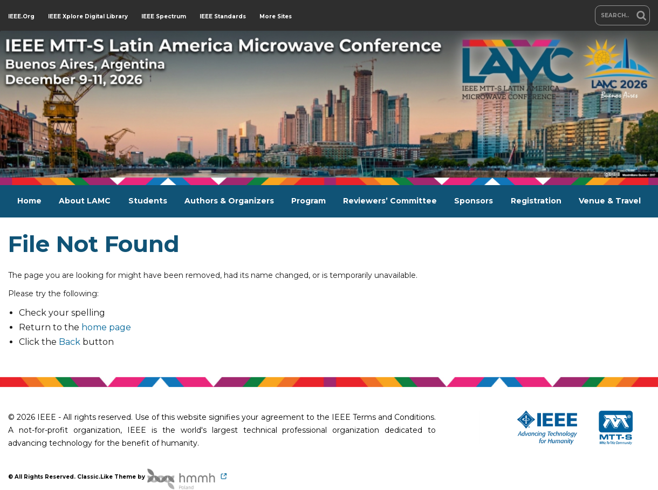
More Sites (275, 16)
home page (106, 327)
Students (147, 201)
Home (29, 201)
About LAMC (85, 201)
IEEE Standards (223, 16)
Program (308, 201)
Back (69, 342)
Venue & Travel (610, 201)
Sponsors (473, 201)
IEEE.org (21, 16)
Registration (536, 201)
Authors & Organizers (229, 201)
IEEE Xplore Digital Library (88, 16)
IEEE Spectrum (163, 16)
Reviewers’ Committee (390, 201)
